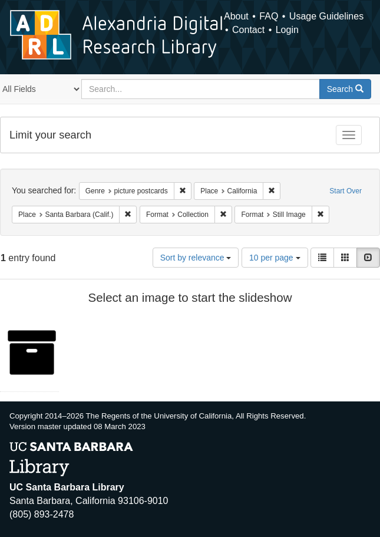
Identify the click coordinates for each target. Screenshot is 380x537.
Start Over (345, 191)
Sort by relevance (196, 257)
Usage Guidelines (326, 16)
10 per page (274, 257)
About (236, 16)
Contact (248, 30)
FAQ (268, 16)
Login (287, 30)
